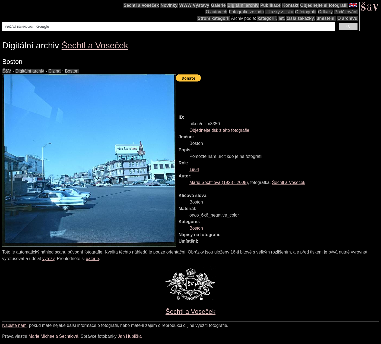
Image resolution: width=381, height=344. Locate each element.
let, (282, 18)
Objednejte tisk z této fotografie (219, 130)
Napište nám (14, 325)
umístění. (326, 18)
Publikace (270, 5)
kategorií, (267, 18)
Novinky (169, 5)
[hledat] (168, 26)
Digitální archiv (243, 5)
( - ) (218, 182)
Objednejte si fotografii (323, 5)
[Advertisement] (274, 95)
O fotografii (305, 12)
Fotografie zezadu (246, 12)
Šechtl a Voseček (141, 5)
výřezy (48, 258)
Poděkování (345, 12)
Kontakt (290, 5)
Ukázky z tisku (279, 12)
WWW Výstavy (194, 5)
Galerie (218, 5)
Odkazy (325, 12)
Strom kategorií (213, 18)
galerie (92, 258)
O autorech (216, 12)
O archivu (347, 18)
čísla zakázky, (301, 18)
